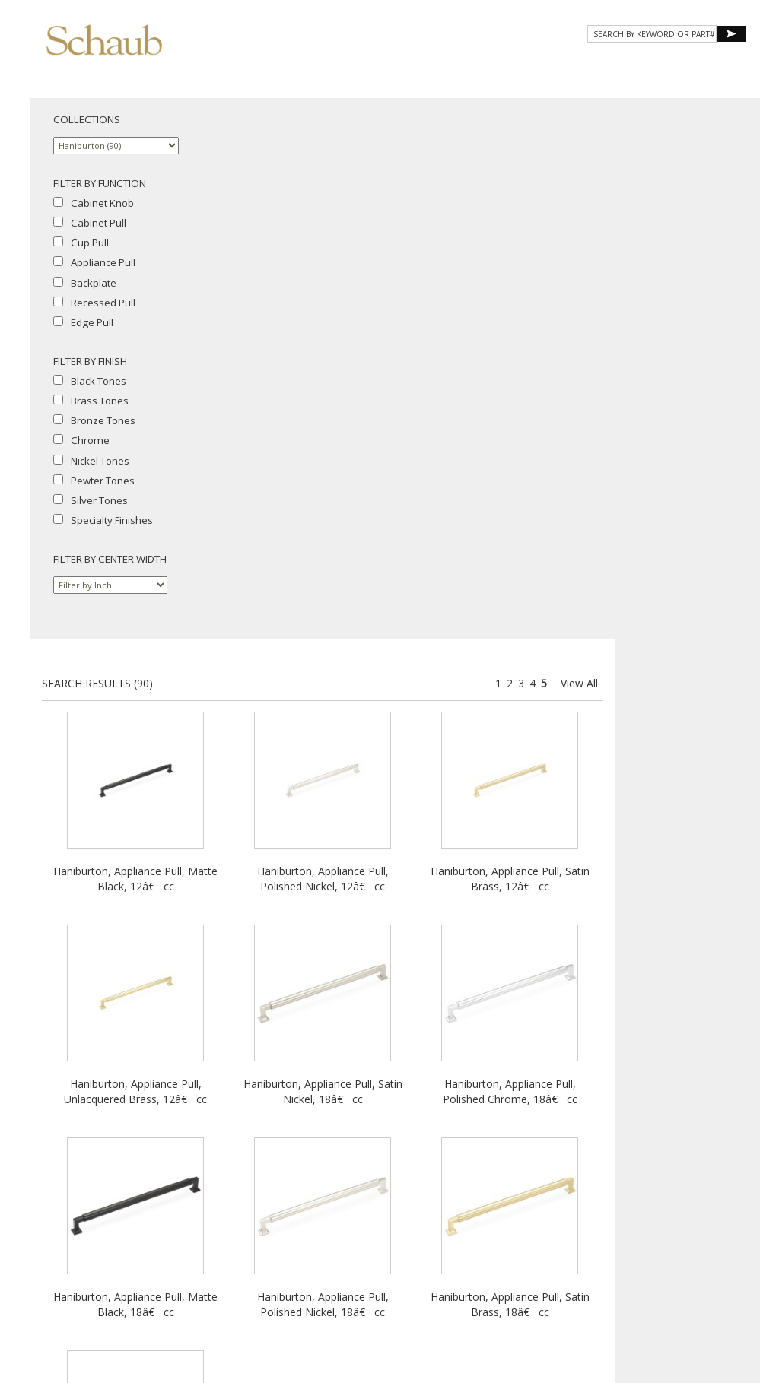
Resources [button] (542, 66)
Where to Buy (345, 1228)
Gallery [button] (460, 66)
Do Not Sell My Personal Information (389, 1255)
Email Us (400, 1228)
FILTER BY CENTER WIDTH (110, 559)
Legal (403, 1242)
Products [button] (378, 66)
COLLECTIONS (86, 119)
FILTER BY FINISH (90, 361)
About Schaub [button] (284, 66)
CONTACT (621, 66)
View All (724, 142)
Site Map (445, 1228)
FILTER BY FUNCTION (99, 183)
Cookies (366, 1242)
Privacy (324, 1242)
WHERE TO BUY (702, 66)
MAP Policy (446, 1242)
